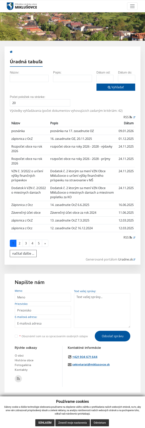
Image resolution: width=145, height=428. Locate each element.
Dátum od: (103, 72)
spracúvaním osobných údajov (68, 336)
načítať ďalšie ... (23, 253)
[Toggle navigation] (132, 6)
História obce (24, 360)
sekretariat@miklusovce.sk (91, 364)
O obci (19, 355)
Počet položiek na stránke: (27, 97)
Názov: (14, 72)
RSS (128, 117)
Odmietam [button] (100, 422)
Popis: (57, 72)
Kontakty (21, 369)
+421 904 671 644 (84, 356)
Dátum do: (125, 72)
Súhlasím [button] (45, 422)
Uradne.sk (125, 259)
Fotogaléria (23, 365)
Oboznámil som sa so (53, 336)
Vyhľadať (116, 87)
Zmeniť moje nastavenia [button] (72, 422)
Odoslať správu (112, 336)
